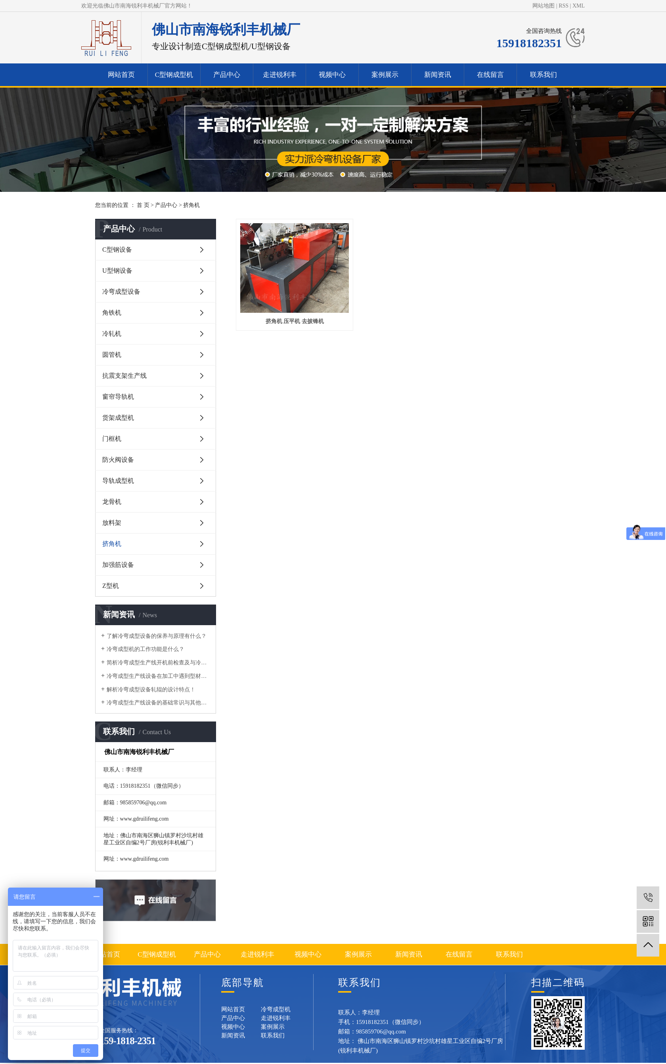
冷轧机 (111, 333)
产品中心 (226, 74)
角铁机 (111, 312)
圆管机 (111, 354)
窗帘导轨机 (118, 396)
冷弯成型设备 (121, 291)
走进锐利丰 (280, 74)
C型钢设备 (117, 249)
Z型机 (110, 585)
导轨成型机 (118, 480)
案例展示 (384, 74)
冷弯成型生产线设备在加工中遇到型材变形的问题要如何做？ (158, 676)
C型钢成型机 (174, 74)
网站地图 (543, 6)
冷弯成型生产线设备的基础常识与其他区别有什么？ (158, 703)
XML (578, 6)
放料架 (111, 522)
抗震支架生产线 (124, 375)
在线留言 (490, 74)
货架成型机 (118, 417)
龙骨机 (111, 501)
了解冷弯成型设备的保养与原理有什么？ (157, 636)
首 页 (143, 205)
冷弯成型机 (276, 1009)
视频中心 (332, 74)
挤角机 (191, 205)
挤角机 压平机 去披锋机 (288, 311)
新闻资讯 (437, 74)
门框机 (111, 438)
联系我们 (543, 74)
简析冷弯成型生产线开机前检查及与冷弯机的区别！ (158, 663)
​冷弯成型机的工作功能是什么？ (145, 649)
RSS (563, 6)
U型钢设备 (117, 270)
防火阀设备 (118, 459)
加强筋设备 (118, 564)
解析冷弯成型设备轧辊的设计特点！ (151, 690)
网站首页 (121, 74)
